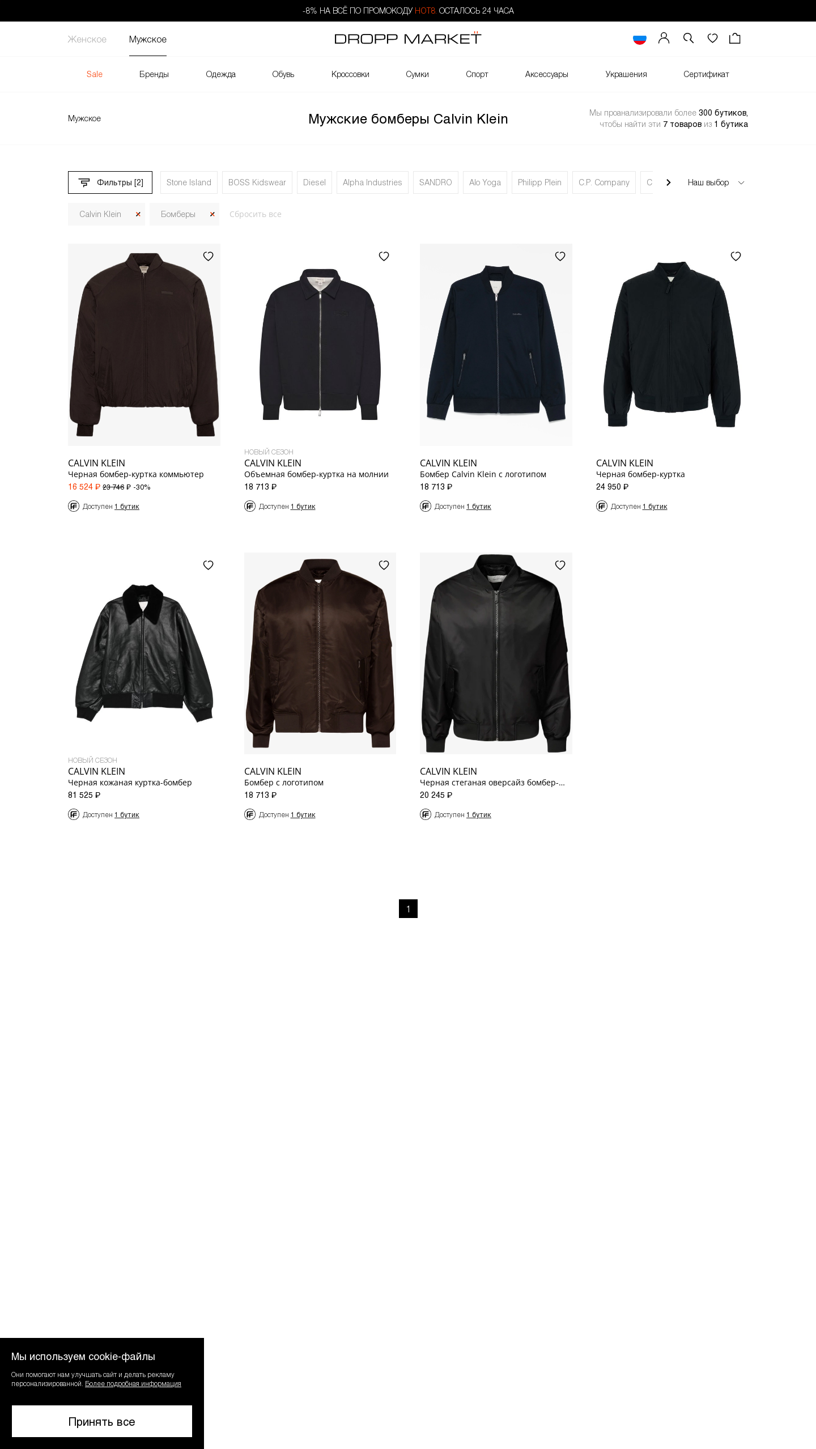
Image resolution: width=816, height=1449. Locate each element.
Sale (95, 74)
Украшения (626, 74)
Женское (87, 38)
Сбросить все (256, 214)
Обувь (283, 74)
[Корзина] (736, 39)
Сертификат (706, 74)
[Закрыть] (138, 214)
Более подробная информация (133, 1383)
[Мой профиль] (664, 39)
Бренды (154, 74)
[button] (688, 39)
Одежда (221, 74)
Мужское (148, 38)
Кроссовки (350, 74)
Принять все (102, 1421)
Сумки (417, 74)
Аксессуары (546, 74)
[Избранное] (712, 39)
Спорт (477, 74)
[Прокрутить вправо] (668, 182)
